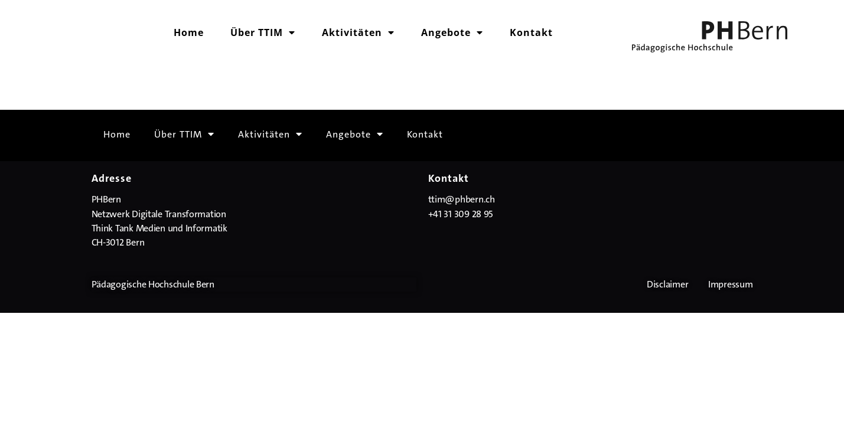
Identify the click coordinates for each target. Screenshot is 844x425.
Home (189, 32)
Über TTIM (262, 32)
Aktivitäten (358, 32)
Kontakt (531, 32)
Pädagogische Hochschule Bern (153, 284)
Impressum (730, 284)
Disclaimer (667, 284)
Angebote (452, 32)
